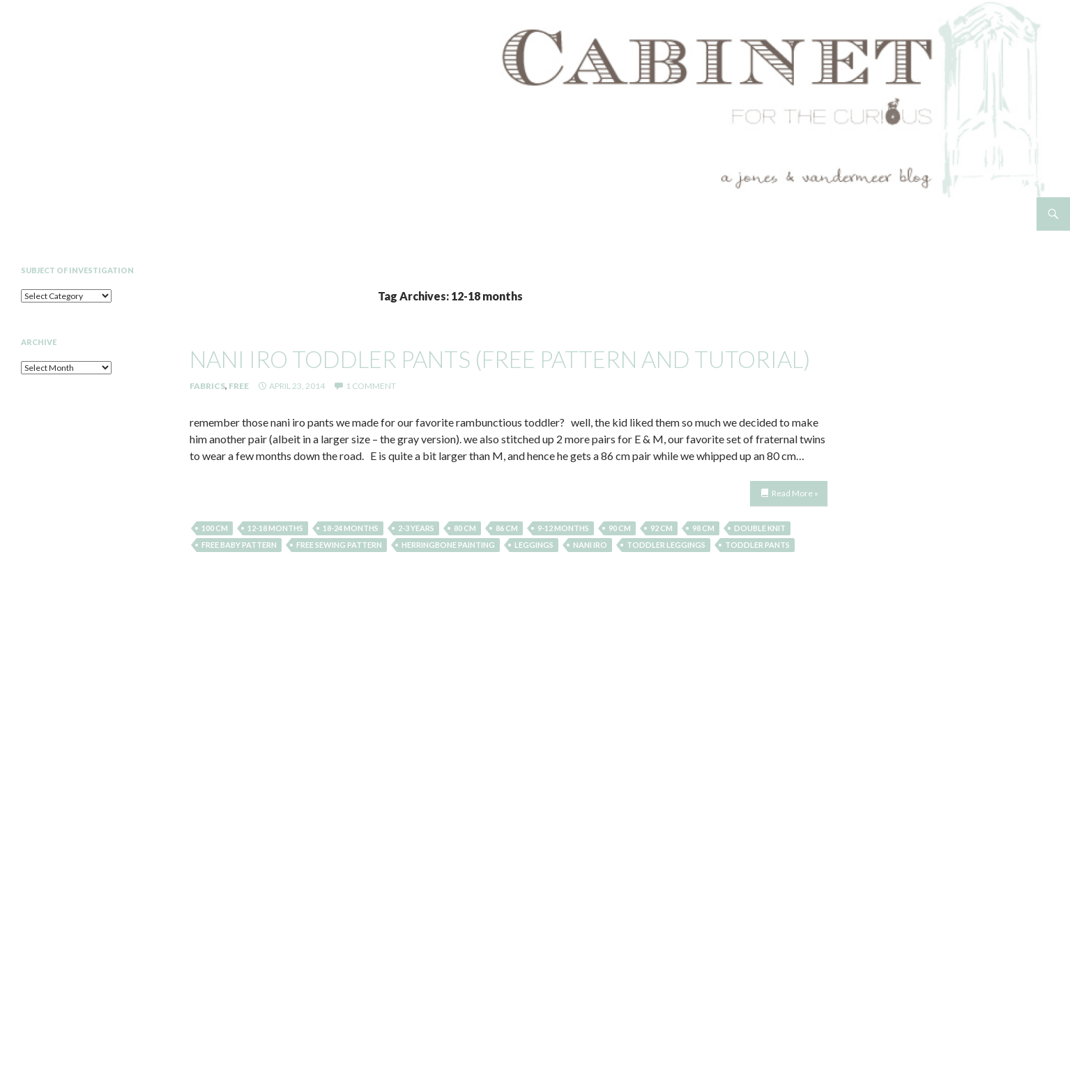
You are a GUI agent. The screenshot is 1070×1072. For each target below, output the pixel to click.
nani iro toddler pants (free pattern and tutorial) (500, 359)
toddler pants (757, 544)
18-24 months (351, 528)
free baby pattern (239, 544)
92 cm (661, 528)
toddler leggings (666, 544)
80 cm (465, 528)
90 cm (620, 528)
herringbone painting (448, 544)
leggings (533, 544)
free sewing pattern (339, 544)
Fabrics (207, 386)
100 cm (214, 528)
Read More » (795, 493)
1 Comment (371, 386)
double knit (760, 528)
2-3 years (416, 528)
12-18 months (275, 528)
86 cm (507, 528)
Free (239, 386)
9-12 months (563, 528)
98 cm (703, 528)
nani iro (590, 544)
